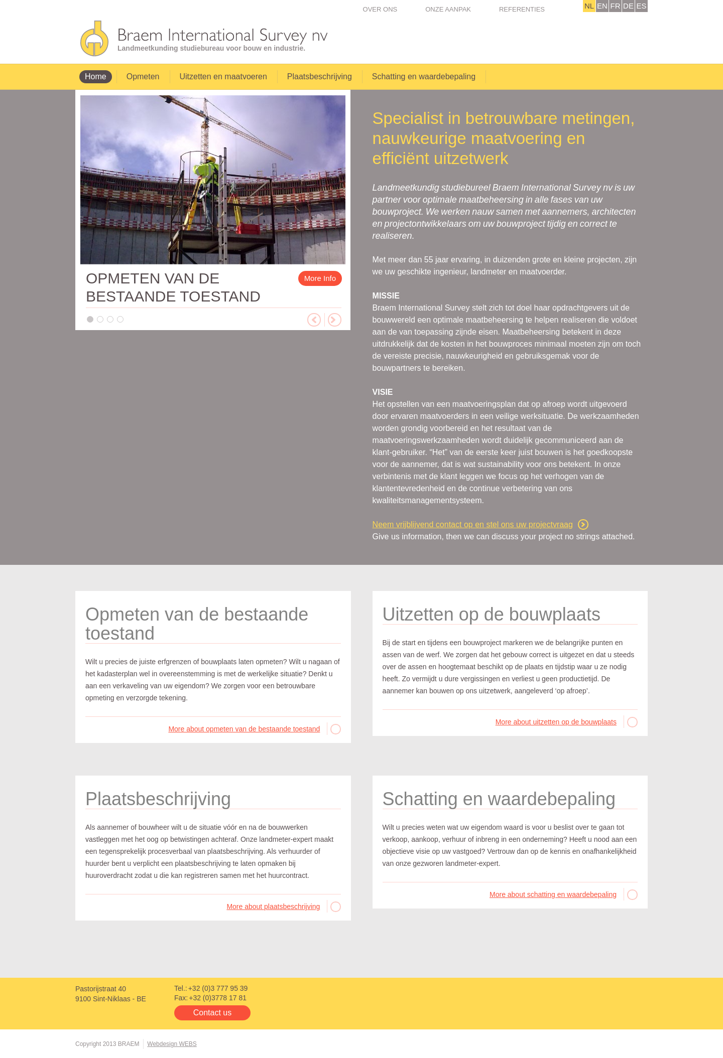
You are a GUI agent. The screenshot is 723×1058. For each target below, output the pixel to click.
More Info (320, 278)
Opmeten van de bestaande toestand (196, 624)
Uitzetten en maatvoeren (223, 76)
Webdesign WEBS (172, 1043)
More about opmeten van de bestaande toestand (244, 729)
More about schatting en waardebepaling (553, 894)
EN (602, 6)
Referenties (522, 9)
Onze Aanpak (448, 9)
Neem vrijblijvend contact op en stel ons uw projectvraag (473, 524)
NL (589, 6)
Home (95, 76)
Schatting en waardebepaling (423, 76)
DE (628, 6)
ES (641, 6)
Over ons (380, 9)
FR (616, 6)
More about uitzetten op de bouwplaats (556, 722)
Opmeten (143, 76)
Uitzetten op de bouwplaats (491, 614)
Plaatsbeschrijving (319, 76)
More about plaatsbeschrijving (273, 906)
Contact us (212, 1012)
